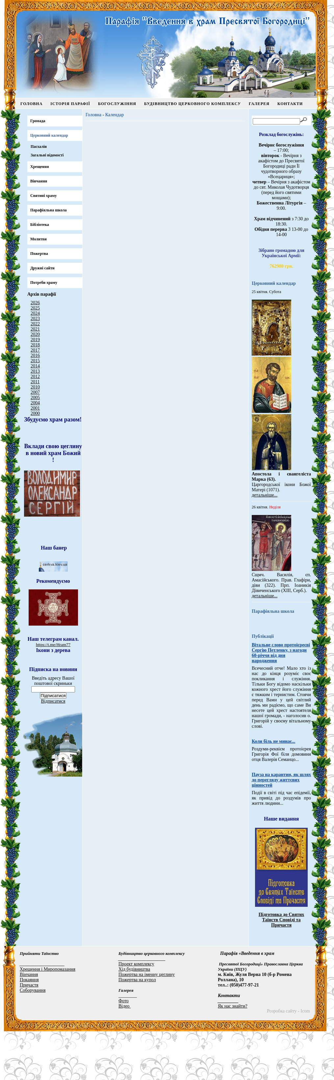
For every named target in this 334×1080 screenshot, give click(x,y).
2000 (35, 413)
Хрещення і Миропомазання (47, 1017)
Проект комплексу (136, 1012)
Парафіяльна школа (48, 210)
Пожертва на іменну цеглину (146, 1023)
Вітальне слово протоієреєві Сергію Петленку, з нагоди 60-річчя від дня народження (281, 701)
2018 (35, 344)
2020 (35, 334)
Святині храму (43, 195)
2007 (35, 392)
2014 (35, 366)
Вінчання (38, 181)
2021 (35, 329)
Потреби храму (43, 282)
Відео (124, 1054)
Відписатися (53, 800)
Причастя (29, 1033)
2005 (35, 397)
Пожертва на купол (137, 1028)
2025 (35, 308)
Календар (114, 114)
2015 (35, 360)
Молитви (38, 239)
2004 (35, 402)
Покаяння (29, 1028)
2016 (35, 355)
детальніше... (264, 495)
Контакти (290, 103)
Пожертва (39, 253)
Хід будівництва (134, 1017)
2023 (35, 318)
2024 (35, 313)
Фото (123, 1049)
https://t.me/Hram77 (53, 688)
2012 (35, 376)
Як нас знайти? (232, 1054)
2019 (35, 339)
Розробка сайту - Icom (288, 1059)
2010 (35, 387)
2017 (35, 350)
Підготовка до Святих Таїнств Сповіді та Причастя (281, 968)
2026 (35, 302)
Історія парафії (70, 103)
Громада (37, 121)
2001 (35, 408)
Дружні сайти (42, 268)
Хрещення (39, 166)
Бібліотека (39, 224)
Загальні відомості (47, 155)
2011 (35, 381)
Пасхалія (39, 146)
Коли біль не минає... (273, 790)
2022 (35, 323)
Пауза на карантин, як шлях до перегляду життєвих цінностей (281, 828)
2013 (35, 371)
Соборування (32, 1039)
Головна (31, 103)
